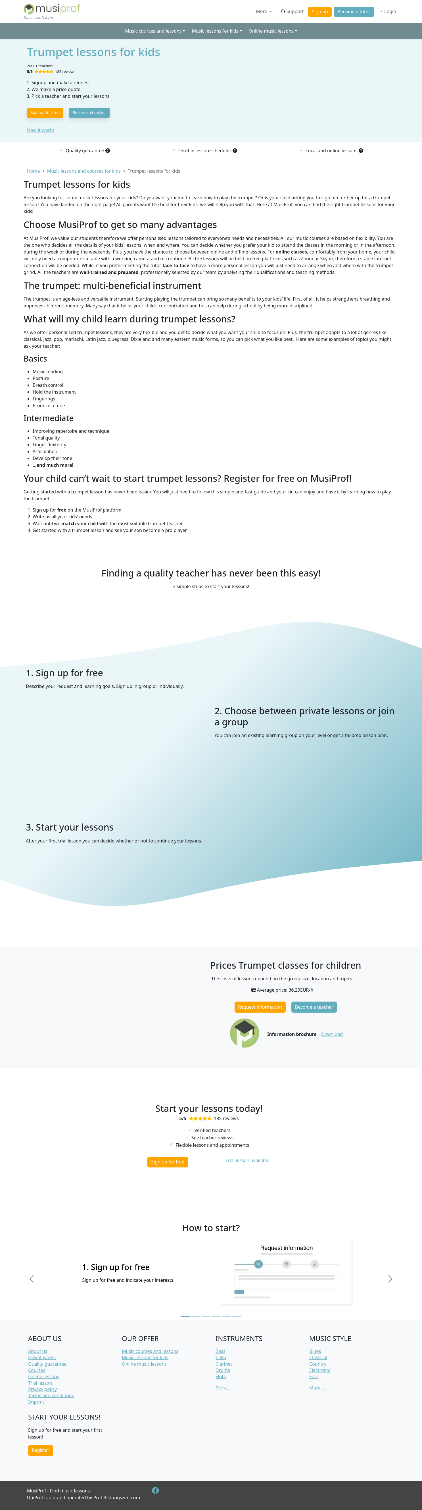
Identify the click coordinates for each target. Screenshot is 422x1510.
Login (387, 11)
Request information (260, 1007)
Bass (220, 1351)
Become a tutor (353, 12)
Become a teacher (89, 112)
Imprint (36, 1402)
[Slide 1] (185, 1316)
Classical (318, 1357)
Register (40, 1450)
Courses (36, 1370)
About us (37, 1351)
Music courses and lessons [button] (153, 31)
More (262, 11)
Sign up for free (45, 112)
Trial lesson (40, 1383)
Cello (221, 1357)
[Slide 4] (216, 1316)
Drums (223, 1370)
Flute (221, 1376)
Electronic (319, 1370)
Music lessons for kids (145, 1357)
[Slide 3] (206, 1316)
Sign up (320, 12)
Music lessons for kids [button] (215, 31)
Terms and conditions (51, 1395)
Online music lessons (144, 1364)
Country (317, 1364)
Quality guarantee (47, 1364)
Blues (315, 1351)
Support (292, 11)
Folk (313, 1376)
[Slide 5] (226, 1316)
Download (332, 1034)
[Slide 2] (195, 1316)
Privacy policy (42, 1389)
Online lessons (43, 1376)
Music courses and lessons (150, 1351)
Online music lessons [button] (271, 31)
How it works (41, 130)
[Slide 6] (236, 1316)
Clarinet (224, 1364)
